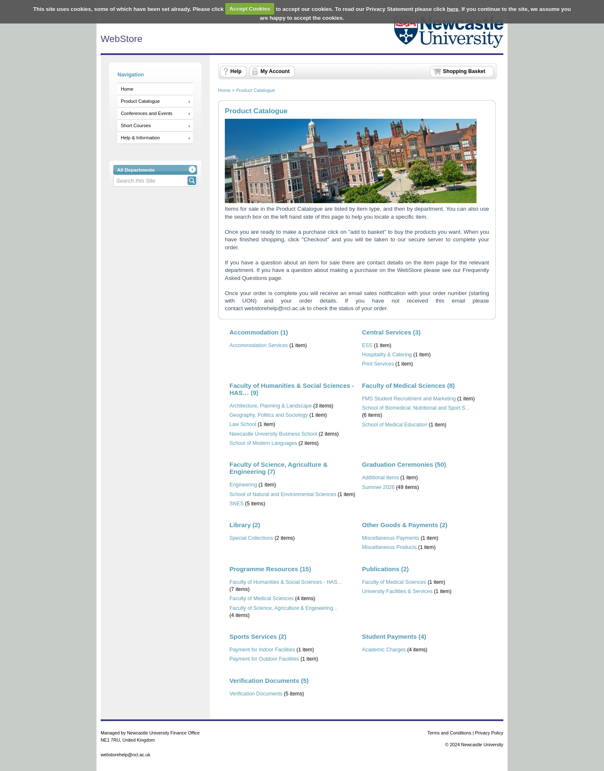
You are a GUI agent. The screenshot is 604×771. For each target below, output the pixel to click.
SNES (236, 504)
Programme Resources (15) (270, 568)
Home (127, 88)
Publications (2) (385, 568)
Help (236, 71)
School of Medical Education (394, 425)
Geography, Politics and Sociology (268, 415)
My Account (275, 71)
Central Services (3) (391, 332)
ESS (367, 345)
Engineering (243, 485)
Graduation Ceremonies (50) (404, 464)
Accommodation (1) (258, 332)
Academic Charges (384, 650)
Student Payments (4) (394, 636)
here (452, 8)
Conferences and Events (146, 113)
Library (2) (244, 524)
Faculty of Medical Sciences (261, 598)
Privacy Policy (489, 732)
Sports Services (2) (257, 636)
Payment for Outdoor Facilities (264, 659)
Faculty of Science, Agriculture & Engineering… (283, 608)
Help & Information (140, 137)
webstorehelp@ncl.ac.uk (275, 308)
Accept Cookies (250, 8)
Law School (242, 424)
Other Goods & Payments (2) (405, 524)
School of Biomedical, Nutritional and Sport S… (416, 408)
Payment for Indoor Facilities (262, 650)
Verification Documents (255, 694)
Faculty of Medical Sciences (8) (408, 385)
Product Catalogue (140, 101)
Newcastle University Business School (273, 434)
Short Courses (136, 125)
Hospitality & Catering (387, 355)
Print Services (378, 364)
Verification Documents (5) (269, 680)
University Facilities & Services (397, 591)
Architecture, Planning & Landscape (270, 406)
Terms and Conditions (449, 732)
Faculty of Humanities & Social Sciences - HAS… (286, 582)
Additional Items (380, 478)
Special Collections (251, 538)
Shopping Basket (464, 71)
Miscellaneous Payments (390, 538)
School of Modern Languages (263, 443)
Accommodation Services (258, 345)
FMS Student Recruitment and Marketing (409, 399)
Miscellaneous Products (389, 547)
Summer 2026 (378, 487)
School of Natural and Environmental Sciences (282, 494)
